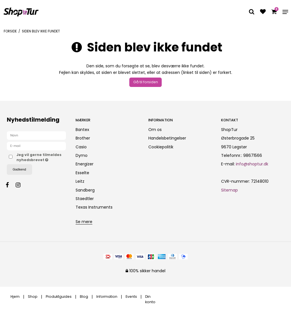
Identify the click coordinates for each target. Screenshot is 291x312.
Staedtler (85, 198)
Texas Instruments (94, 207)
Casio (81, 147)
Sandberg (85, 190)
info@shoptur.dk (252, 164)
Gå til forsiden (145, 82)
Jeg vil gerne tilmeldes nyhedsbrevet (41, 157)
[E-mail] (36, 146)
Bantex (82, 129)
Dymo (82, 155)
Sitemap (229, 190)
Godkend (19, 169)
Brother (83, 138)
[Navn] (36, 135)
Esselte (82, 173)
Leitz (80, 181)
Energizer (84, 164)
